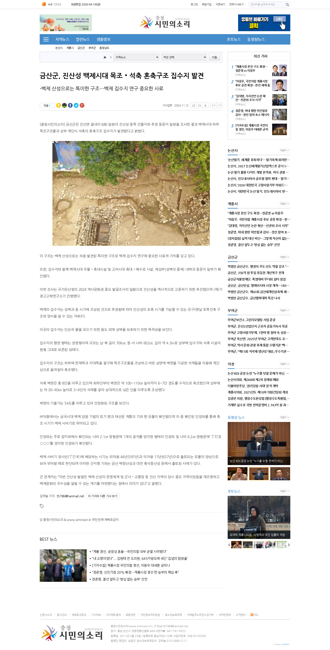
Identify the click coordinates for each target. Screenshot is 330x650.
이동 (214, 57)
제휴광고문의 (79, 614)
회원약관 (130, 614)
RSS (254, 614)
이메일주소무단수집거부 (200, 614)
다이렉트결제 (113, 614)
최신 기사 (261, 56)
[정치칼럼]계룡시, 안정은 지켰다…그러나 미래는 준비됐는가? (260, 461)
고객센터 (240, 614)
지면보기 (220, 4)
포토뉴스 (234, 39)
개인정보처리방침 (150, 614)
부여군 (92, 47)
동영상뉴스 (256, 39)
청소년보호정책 (173, 614)
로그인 (194, 4)
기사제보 (96, 614)
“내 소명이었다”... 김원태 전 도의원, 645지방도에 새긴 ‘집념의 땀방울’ (140, 558)
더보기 (283, 150)
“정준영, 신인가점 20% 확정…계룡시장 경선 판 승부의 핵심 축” (135, 572)
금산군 (81, 47)
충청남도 (104, 47)
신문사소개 (46, 614)
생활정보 (103, 39)
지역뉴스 (62, 39)
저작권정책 (225, 614)
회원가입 (207, 4)
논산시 (59, 47)
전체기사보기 (236, 4)
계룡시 (70, 47)
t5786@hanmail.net (70, 496)
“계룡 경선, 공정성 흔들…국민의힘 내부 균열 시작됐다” (129, 552)
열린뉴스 (83, 39)
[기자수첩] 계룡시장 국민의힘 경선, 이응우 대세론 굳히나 (131, 565)
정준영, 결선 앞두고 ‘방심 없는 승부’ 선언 (119, 579)
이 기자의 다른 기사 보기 (102, 496)
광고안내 (61, 614)
